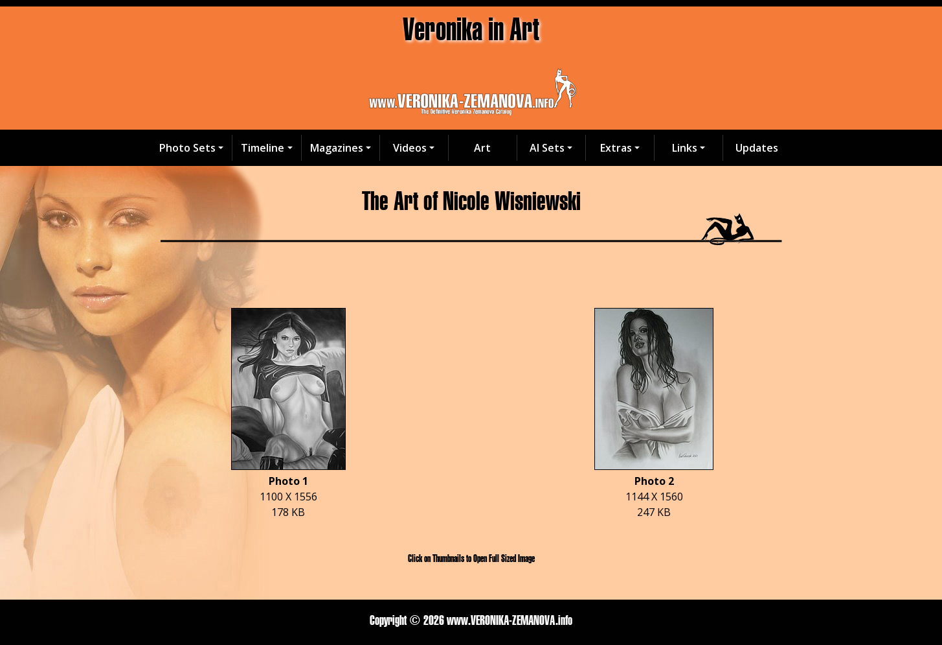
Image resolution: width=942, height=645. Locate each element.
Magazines (336, 148)
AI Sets (547, 148)
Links (684, 148)
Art (482, 148)
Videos (410, 148)
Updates (756, 148)
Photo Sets (187, 148)
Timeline (262, 148)
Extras (616, 148)
